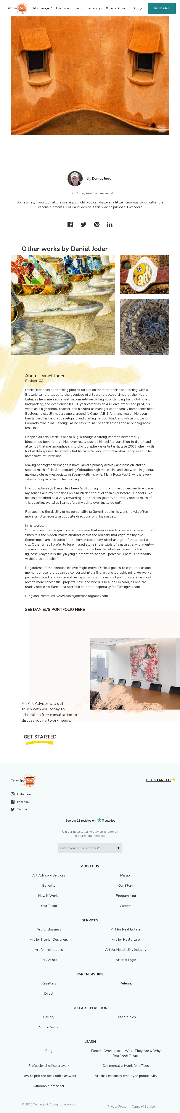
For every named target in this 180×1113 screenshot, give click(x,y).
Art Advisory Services (48, 875)
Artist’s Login (126, 959)
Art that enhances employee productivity (126, 1075)
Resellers (48, 983)
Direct (48, 993)
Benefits (48, 885)
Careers (126, 905)
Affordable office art (48, 1086)
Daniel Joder (102, 178)
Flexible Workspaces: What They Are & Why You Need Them (126, 1053)
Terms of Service (143, 1107)
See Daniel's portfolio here (55, 609)
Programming (126, 895)
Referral (126, 983)
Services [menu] (79, 8)
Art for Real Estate (126, 929)
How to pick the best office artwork (49, 1075)
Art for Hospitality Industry (125, 949)
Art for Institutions (49, 949)
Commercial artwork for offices (126, 1065)
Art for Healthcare (126, 939)
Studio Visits (49, 1027)
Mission (126, 875)
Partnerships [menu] (94, 8)
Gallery (48, 1017)
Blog (49, 1050)
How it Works (48, 895)
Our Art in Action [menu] (115, 8)
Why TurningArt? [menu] (42, 8)
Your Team (49, 905)
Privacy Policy (117, 1107)
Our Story (125, 885)
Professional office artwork (48, 1065)
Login (140, 8)
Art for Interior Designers (49, 939)
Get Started (161, 8)
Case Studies (126, 1017)
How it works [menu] (63, 8)
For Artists (48, 959)
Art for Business (49, 929)
